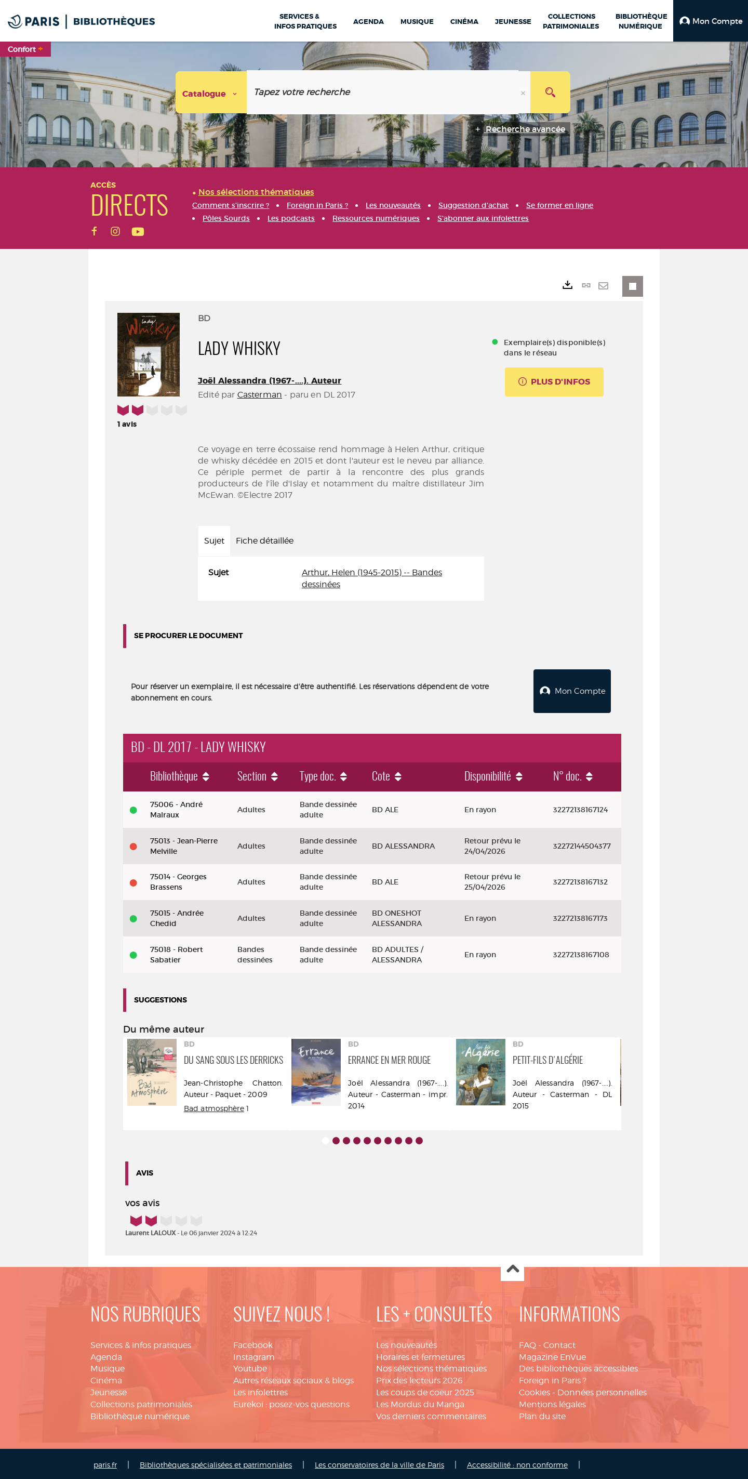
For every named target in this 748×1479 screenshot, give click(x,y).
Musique (107, 1366)
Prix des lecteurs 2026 (419, 1378)
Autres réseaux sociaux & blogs (293, 1378)
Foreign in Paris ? (552, 1378)
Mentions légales (552, 1402)
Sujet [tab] (214, 541)
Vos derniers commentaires (431, 1414)
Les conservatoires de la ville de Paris (379, 1462)
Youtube (250, 1366)
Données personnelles (602, 1390)
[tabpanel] (341, 579)
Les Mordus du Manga (420, 1402)
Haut (512, 1267)
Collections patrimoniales (141, 1402)
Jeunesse (108, 1390)
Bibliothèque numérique (140, 1414)
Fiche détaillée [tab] (264, 541)
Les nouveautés (406, 1343)
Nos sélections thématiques (431, 1366)
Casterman (259, 395)
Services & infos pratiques (140, 1343)
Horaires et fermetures (420, 1354)
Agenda (106, 1354)
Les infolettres (260, 1390)
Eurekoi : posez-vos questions (291, 1402)
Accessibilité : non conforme (517, 1462)
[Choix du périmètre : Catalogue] (211, 92)
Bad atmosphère (214, 1105)
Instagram (254, 1354)
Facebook (253, 1343)
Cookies (534, 1390)
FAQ (527, 1343)
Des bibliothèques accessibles (578, 1366)
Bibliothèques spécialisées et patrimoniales (216, 1462)
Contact (559, 1343)
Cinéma (106, 1378)
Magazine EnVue (552, 1354)
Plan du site (542, 1414)
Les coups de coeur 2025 (425, 1390)
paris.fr (105, 1462)
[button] (710, 21)
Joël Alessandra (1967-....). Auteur (270, 380)
